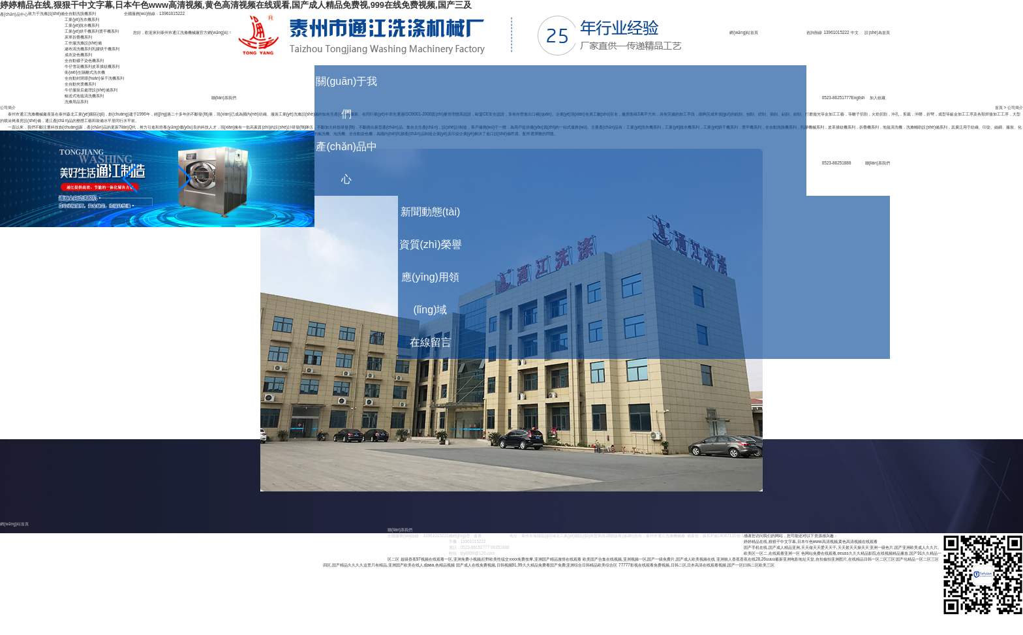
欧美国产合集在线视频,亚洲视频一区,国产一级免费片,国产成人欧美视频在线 (649, 559)
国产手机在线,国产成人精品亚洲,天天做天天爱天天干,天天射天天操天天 (806, 547)
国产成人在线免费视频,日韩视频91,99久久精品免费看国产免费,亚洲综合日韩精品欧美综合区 (537, 565)
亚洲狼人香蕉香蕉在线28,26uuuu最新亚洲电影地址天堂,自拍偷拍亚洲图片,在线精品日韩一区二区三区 (805, 559)
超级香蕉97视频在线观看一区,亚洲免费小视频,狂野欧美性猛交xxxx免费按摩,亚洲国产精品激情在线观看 (491, 559)
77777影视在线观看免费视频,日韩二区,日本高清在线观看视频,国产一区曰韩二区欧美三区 (696, 565)
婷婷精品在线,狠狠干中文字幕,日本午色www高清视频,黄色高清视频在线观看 (811, 541)
